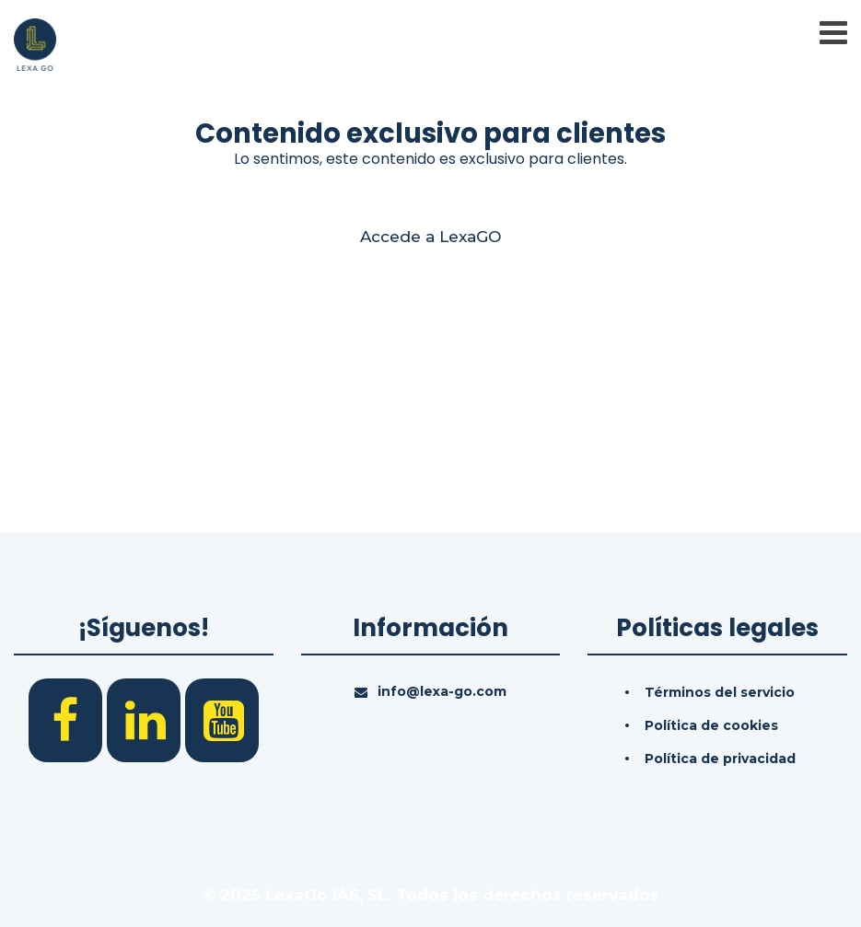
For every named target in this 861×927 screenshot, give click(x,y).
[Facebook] (68, 719)
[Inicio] (35, 43)
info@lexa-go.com (442, 691)
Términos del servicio (720, 692)
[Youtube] (222, 719)
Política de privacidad (720, 758)
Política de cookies (711, 725)
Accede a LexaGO (430, 236)
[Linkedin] (146, 719)
